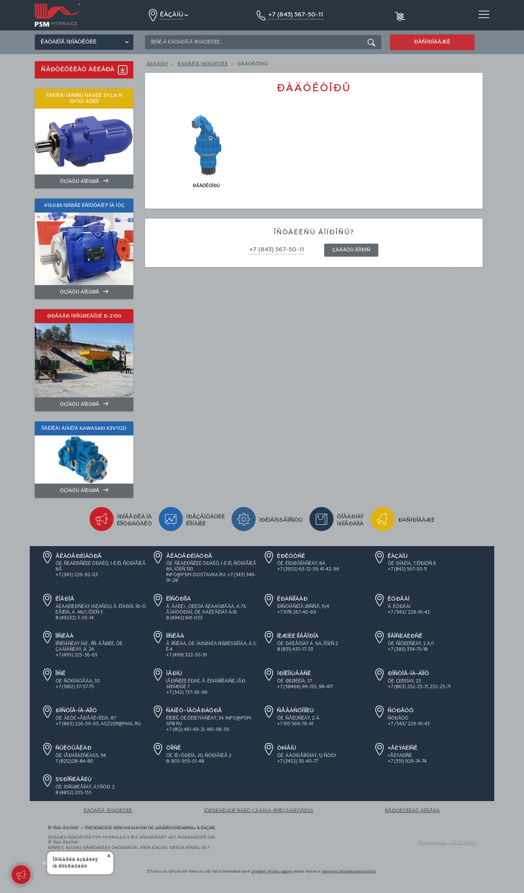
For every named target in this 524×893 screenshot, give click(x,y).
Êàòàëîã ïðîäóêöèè (69, 42)
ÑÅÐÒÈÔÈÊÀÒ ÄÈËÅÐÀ (412, 810)
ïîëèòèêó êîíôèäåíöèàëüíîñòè (348, 872)
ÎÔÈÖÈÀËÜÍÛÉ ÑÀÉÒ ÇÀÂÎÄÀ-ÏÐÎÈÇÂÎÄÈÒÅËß (258, 810)
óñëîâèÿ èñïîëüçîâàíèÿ (272, 872)
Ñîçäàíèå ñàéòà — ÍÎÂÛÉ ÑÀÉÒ (447, 843)
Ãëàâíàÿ (157, 64)
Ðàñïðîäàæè (432, 42)
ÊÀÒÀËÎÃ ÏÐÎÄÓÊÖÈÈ (203, 64)
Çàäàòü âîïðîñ (351, 250)
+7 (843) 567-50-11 (276, 250)
